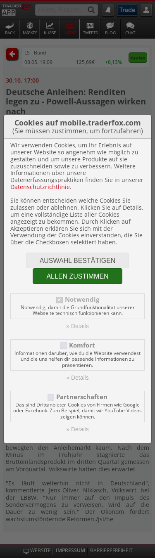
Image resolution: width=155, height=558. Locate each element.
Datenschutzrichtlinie (40, 187)
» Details (77, 326)
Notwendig (82, 299)
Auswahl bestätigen (78, 260)
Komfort (82, 345)
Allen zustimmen (77, 276)
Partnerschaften (81, 396)
